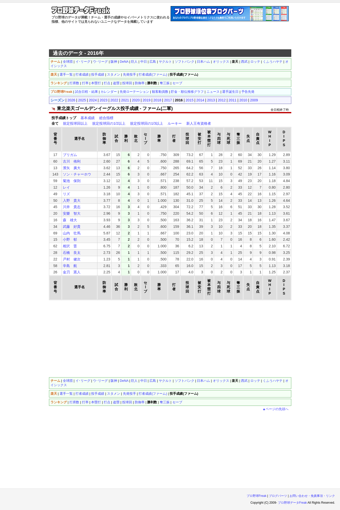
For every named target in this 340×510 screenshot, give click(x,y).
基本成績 (88, 118)
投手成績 (97, 74)
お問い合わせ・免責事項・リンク (312, 496)
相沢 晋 (70, 246)
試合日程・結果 (86, 92)
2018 (157, 100)
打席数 (74, 83)
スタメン (113, 74)
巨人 (134, 61)
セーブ (177, 83)
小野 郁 (70, 239)
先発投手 (129, 74)
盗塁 (116, 83)
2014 (200, 100)
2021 (125, 100)
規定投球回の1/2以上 (108, 123)
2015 (189, 100)
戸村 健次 (72, 259)
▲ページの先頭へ (276, 409)
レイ (66, 187)
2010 (243, 100)
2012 (222, 100)
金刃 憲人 (72, 272)
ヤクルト (165, 61)
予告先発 (247, 92)
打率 (85, 83)
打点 (107, 83)
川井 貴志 (72, 207)
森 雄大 (70, 220)
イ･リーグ (82, 61)
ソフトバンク (184, 61)
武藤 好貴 (72, 227)
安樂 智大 (72, 213)
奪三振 (165, 83)
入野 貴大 (72, 200)
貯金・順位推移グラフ (187, 92)
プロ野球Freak (257, 496)
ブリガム (70, 155)
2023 (104, 100)
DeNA (124, 61)
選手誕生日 (230, 92)
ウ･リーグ (100, 61)
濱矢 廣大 (72, 168)
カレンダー (108, 92)
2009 (254, 100)
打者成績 (82, 74)
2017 (168, 100)
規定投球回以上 (75, 123)
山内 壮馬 (72, 233)
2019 (146, 100)
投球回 (127, 83)
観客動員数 (160, 92)
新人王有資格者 (198, 123)
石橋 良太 (72, 253)
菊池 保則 (72, 181)
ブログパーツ (278, 496)
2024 (93, 100)
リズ (66, 194)
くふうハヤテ (272, 61)
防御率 (140, 83)
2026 (71, 100)
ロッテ (255, 61)
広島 (152, 61)
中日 (143, 61)
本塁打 (96, 83)
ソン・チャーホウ (77, 174)
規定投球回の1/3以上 (146, 123)
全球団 (68, 61)
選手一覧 (66, 74)
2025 (82, 100)
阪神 (114, 61)
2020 (136, 100)
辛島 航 (70, 266)
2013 (211, 100)
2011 (233, 100)
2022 (114, 100)
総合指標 (106, 118)
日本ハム (203, 61)
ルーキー (175, 123)
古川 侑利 (72, 161)
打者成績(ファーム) (153, 74)
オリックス (221, 61)
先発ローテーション (134, 92)
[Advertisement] (170, 36)
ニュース (213, 92)
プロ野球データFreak (292, 502)
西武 (244, 61)
